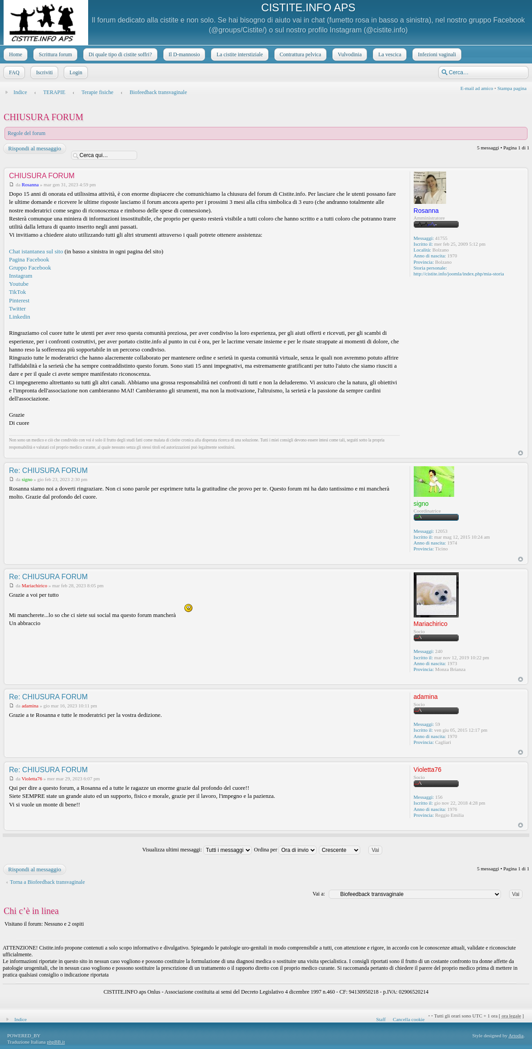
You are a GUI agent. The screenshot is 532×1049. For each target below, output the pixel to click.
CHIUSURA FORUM (43, 117)
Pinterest (19, 300)
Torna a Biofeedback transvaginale (47, 882)
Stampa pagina (512, 88)
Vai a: (319, 894)
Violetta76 (32, 778)
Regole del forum (26, 133)
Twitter (17, 308)
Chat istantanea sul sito (36, 251)
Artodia (516, 1035)
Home (14, 54)
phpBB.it (56, 1041)
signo (27, 479)
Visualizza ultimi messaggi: (197, 849)
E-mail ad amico (476, 88)
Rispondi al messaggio (34, 148)
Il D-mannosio (183, 54)
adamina (30, 705)
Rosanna (30, 184)
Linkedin (19, 316)
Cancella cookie (409, 1019)
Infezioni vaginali (436, 54)
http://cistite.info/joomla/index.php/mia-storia (459, 273)
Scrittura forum (54, 54)
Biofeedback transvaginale (158, 92)
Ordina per (285, 849)
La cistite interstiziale (239, 54)
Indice (20, 92)
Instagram (20, 275)
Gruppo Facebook (30, 267)
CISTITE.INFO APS (308, 7)
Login (74, 72)
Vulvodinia (349, 54)
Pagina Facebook (29, 259)
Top (520, 452)
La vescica (388, 54)
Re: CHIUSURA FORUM (48, 470)
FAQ (13, 72)
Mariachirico (34, 585)
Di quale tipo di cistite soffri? (119, 54)
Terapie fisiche (97, 92)
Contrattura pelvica (299, 54)
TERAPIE (54, 92)
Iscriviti (43, 72)
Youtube (18, 283)
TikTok (17, 291)
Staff (380, 1019)
